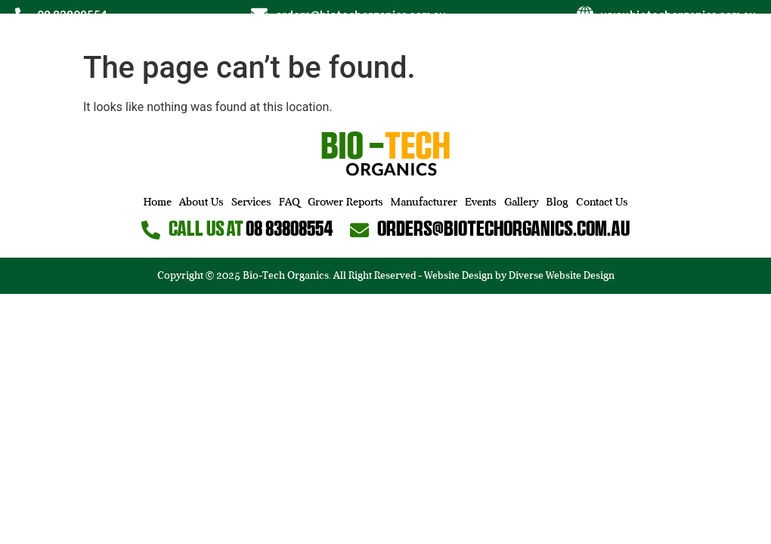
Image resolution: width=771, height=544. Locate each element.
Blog (557, 202)
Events (481, 202)
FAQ (289, 202)
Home (158, 202)
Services (251, 202)
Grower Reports (345, 202)
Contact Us (602, 202)
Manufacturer (424, 202)
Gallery (521, 202)
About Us (201, 202)
